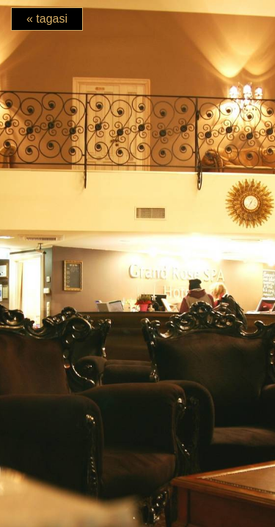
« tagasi (46, 18)
